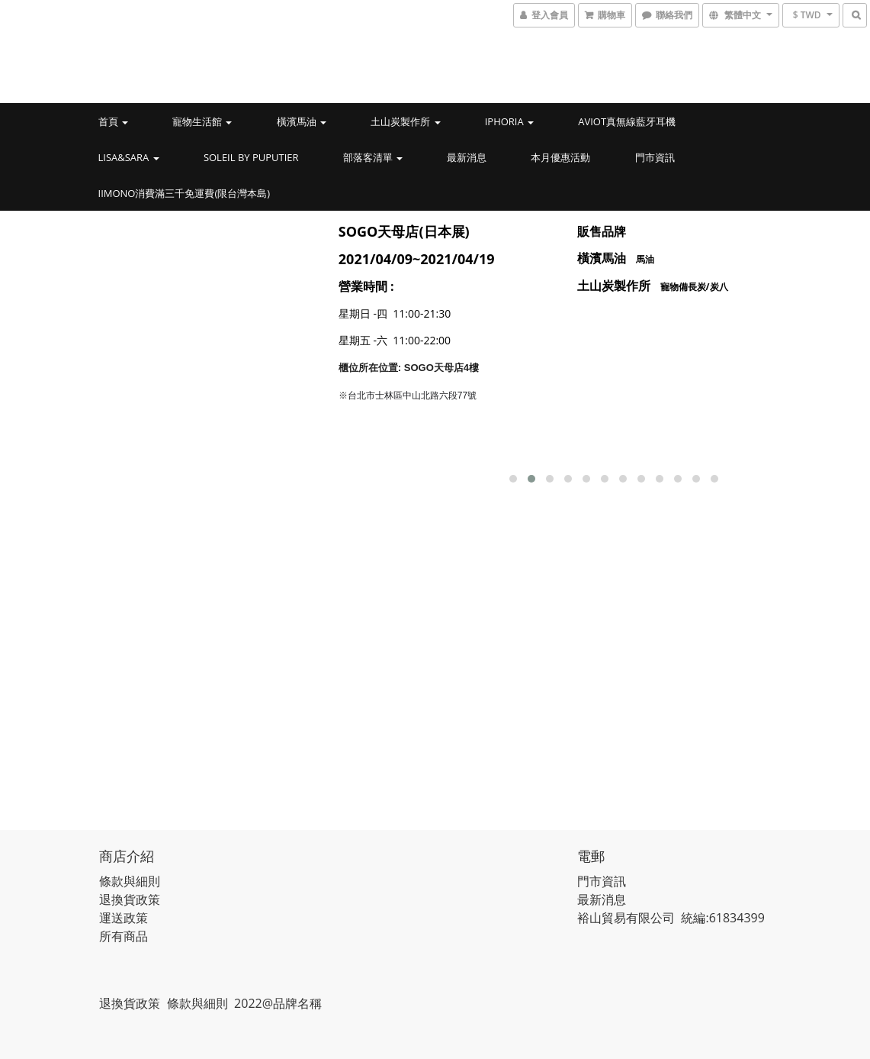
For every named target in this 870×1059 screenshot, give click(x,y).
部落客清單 (373, 157)
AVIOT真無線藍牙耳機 (627, 121)
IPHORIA (509, 121)
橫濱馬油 (301, 121)
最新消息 (466, 157)
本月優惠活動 (560, 157)
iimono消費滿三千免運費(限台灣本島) (184, 193)
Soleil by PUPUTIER (251, 157)
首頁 (113, 121)
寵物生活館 (202, 121)
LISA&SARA (128, 157)
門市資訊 (655, 157)
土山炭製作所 (405, 121)
